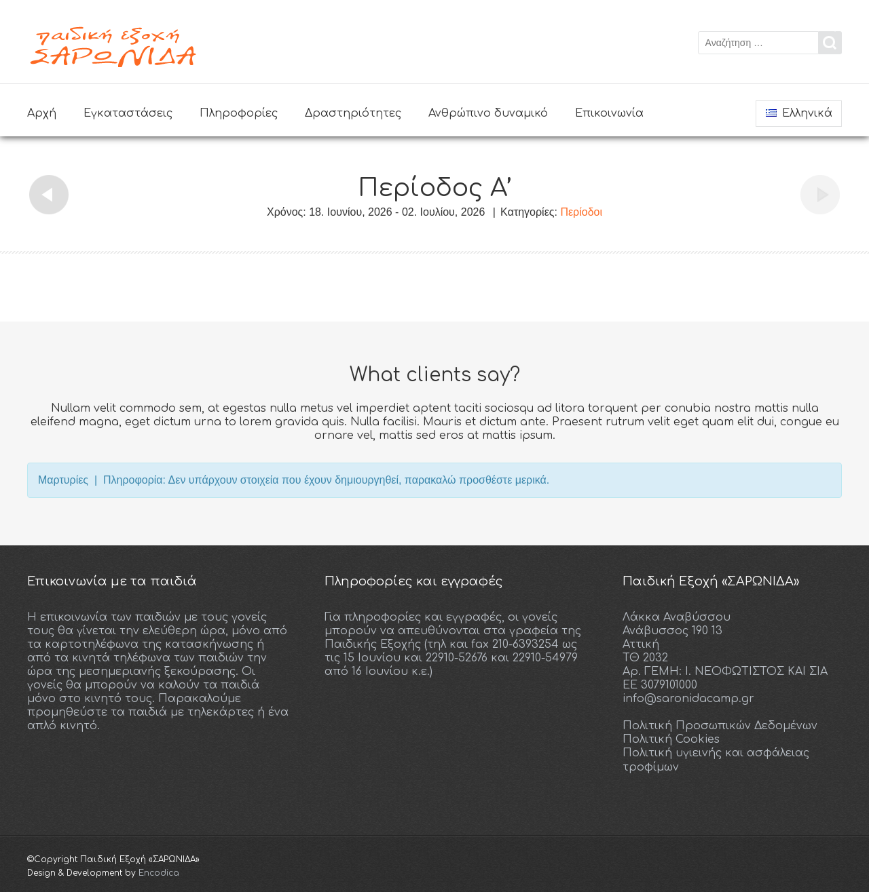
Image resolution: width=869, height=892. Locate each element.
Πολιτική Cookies (671, 739)
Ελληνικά (799, 113)
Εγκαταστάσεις (128, 113)
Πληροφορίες (239, 113)
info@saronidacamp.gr (688, 698)
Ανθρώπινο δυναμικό (488, 113)
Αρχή (41, 113)
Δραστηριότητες (353, 113)
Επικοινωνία (609, 113)
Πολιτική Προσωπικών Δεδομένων (720, 725)
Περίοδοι (581, 212)
